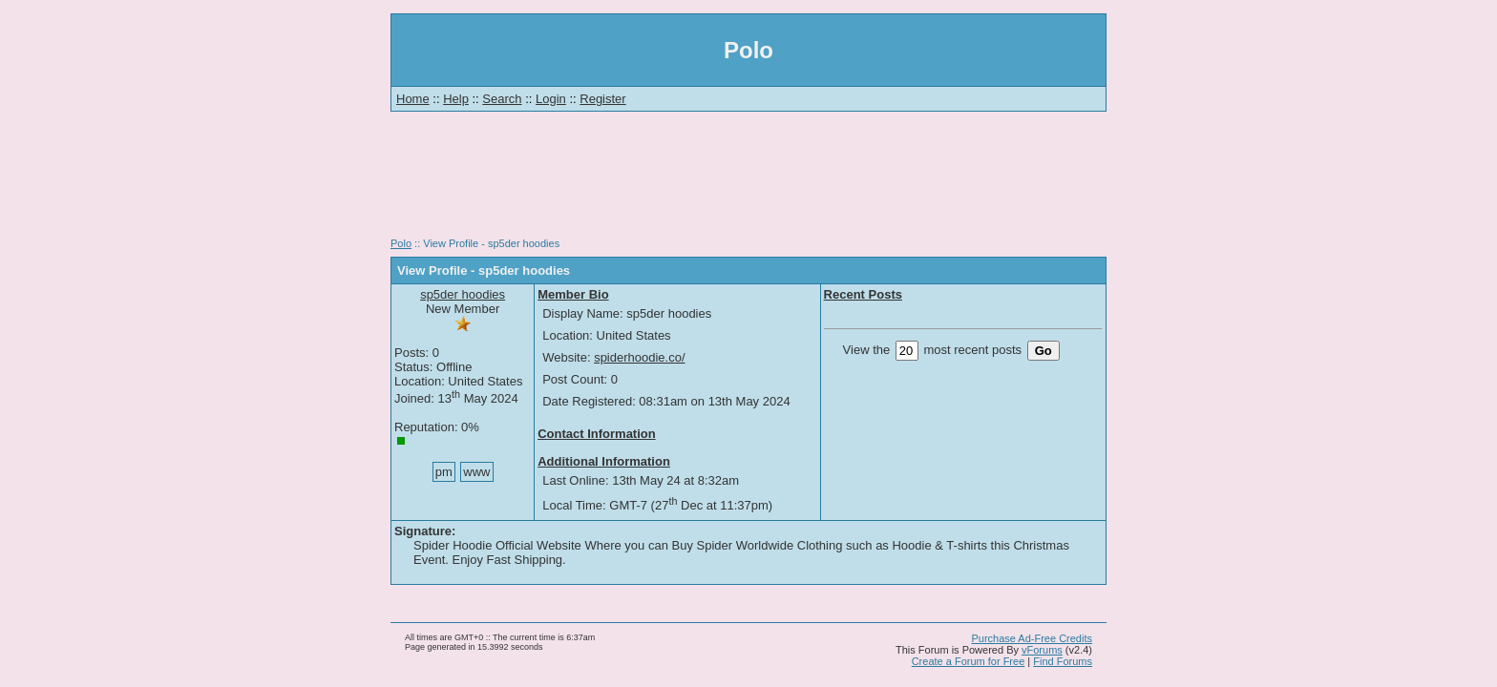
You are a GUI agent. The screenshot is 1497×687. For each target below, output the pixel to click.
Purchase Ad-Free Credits (1031, 638)
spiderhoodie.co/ (639, 357)
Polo (400, 243)
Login (551, 99)
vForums (1042, 650)
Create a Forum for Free (968, 661)
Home (413, 99)
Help (456, 99)
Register (602, 99)
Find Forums (1062, 661)
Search (501, 99)
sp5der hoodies (462, 294)
